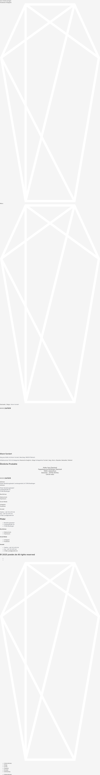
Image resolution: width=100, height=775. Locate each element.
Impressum (3, 460)
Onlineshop (7, 733)
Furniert (45, 421)
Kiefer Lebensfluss (50, 432)
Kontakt (2, 470)
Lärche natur (50, 436)
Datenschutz (3, 458)
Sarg (49, 421)
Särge (8, 404)
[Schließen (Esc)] (15, 772)
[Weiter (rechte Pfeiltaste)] (6, 774)
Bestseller (64, 421)
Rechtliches (3, 455)
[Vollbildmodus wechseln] (6, 772)
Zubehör (6, 729)
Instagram (3, 466)
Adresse (2, 443)
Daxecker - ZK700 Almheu (50, 434)
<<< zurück (5, 408)
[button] (50, 443)
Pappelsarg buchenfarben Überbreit (50, 431)
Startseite (2, 404)
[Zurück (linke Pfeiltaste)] (2, 774)
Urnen (5, 728)
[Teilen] (11, 772)
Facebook (3, 467)
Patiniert (70, 421)
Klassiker (58, 421)
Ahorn (53, 421)
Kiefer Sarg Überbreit (50, 429)
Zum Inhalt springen (5, 1)
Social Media (3, 463)
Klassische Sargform (25, 421)
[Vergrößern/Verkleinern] (2, 772)
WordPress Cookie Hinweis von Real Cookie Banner (14, 769)
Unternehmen (8, 724)
